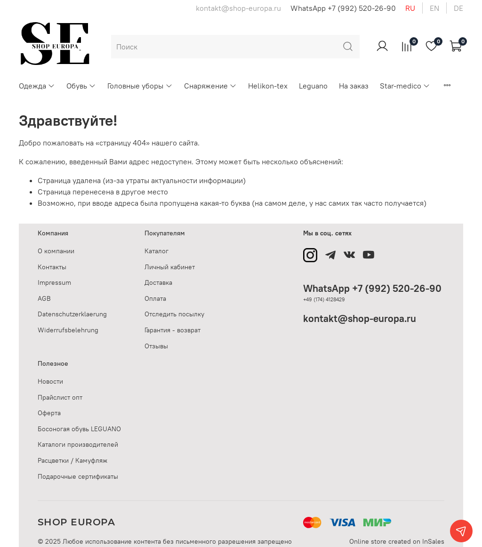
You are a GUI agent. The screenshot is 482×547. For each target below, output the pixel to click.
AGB (44, 298)
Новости (50, 381)
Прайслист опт (60, 397)
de (458, 8)
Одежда (37, 85)
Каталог (157, 251)
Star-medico (405, 85)
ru (410, 8)
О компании (56, 251)
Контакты (52, 267)
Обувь (81, 85)
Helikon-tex (268, 85)
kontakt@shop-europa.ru (359, 318)
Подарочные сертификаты (78, 476)
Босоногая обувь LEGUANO (79, 429)
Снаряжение (210, 85)
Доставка (158, 282)
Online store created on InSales (396, 541)
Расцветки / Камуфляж (72, 460)
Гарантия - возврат (173, 330)
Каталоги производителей (78, 444)
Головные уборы (139, 85)
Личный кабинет (170, 267)
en (434, 8)
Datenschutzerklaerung (72, 314)
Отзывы (156, 346)
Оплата (155, 298)
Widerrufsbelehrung (68, 330)
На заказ (354, 85)
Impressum (54, 282)
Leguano (313, 85)
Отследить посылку (174, 314)
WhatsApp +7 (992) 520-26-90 (343, 8)
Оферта (49, 413)
